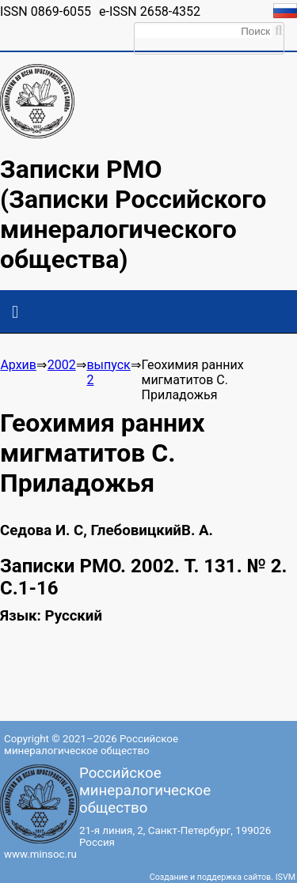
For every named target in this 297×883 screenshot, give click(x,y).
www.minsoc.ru (40, 854)
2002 (62, 364)
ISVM (285, 877)
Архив (18, 364)
